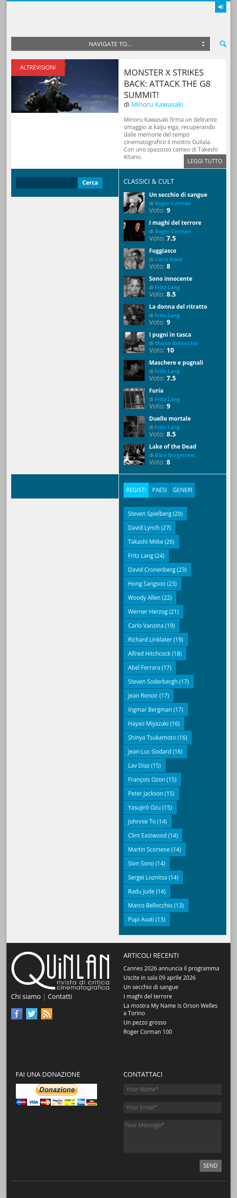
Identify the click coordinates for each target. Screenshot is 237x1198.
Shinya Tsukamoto (152, 737)
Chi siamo (26, 996)
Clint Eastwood (147, 835)
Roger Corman (173, 203)
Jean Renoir (143, 695)
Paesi (159, 490)
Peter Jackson (145, 793)
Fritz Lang (167, 287)
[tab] (136, 490)
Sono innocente (171, 279)
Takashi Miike (145, 542)
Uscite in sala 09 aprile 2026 (160, 978)
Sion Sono (141, 863)
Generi (183, 490)
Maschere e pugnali (176, 363)
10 (170, 350)
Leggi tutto (205, 161)
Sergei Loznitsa (147, 877)
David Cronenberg (152, 570)
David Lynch (144, 528)
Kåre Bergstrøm (175, 454)
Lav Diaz (139, 765)
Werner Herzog (148, 612)
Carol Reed (168, 259)
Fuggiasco (163, 251)
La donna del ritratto (178, 307)
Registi (136, 490)
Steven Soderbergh (153, 682)
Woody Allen (144, 598)
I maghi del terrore (175, 223)
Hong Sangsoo (147, 584)
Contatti (60, 996)
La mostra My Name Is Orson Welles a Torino (171, 1009)
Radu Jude (141, 891)
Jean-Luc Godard (150, 751)
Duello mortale (170, 418)
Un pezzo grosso (145, 1022)
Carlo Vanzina (146, 626)
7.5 (171, 238)
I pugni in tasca (170, 335)
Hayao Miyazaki (148, 723)
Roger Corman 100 (148, 1032)
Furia (156, 391)
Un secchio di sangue (178, 195)
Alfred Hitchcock (149, 654)
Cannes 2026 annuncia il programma (171, 968)
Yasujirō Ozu (144, 807)
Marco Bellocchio (176, 342)
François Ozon (147, 779)
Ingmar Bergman (150, 709)
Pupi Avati (141, 919)
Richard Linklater (150, 640)
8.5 (171, 294)
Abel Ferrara (144, 668)
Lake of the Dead (172, 446)
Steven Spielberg (150, 514)
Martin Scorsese (149, 849)
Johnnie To (142, 821)
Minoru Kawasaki (157, 104)
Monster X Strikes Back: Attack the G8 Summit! (167, 83)
